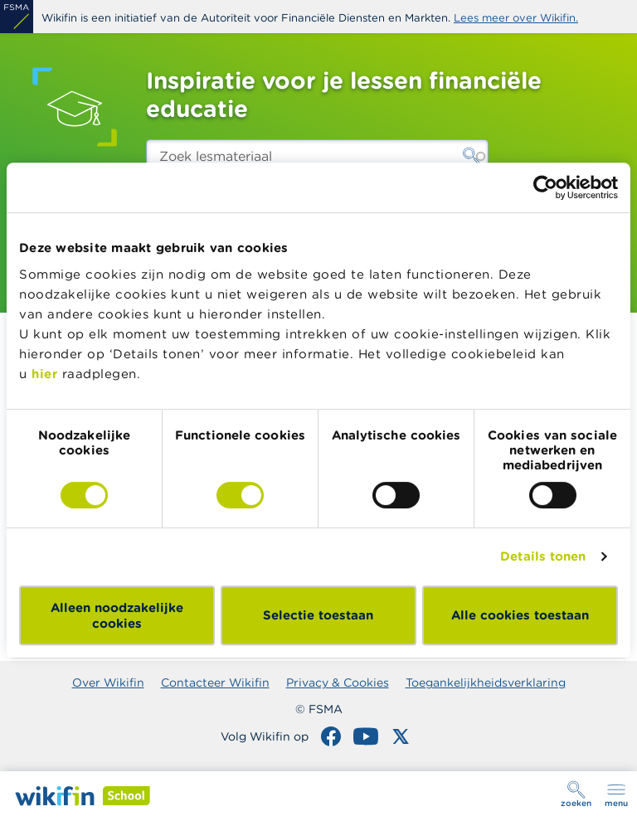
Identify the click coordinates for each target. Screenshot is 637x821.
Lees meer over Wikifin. (516, 18)
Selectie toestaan (318, 615)
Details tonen (543, 556)
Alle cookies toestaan (520, 615)
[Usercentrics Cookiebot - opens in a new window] (545, 187)
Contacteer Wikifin (215, 682)
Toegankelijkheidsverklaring (486, 682)
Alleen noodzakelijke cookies (117, 615)
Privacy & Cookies (337, 682)
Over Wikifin (108, 682)
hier (44, 373)
